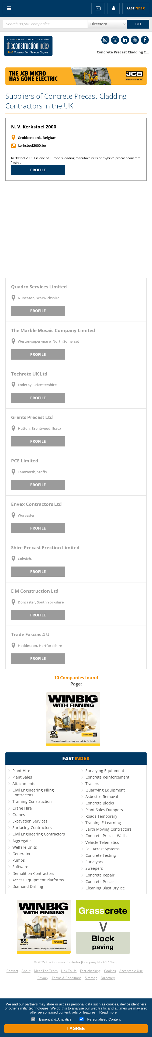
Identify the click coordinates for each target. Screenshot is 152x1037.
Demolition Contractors (33, 873)
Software (20, 866)
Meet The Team (46, 970)
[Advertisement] (76, 229)
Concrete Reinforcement (107, 777)
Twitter (115, 40)
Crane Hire (22, 808)
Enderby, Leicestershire (37, 384)
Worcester (26, 515)
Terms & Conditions (66, 977)
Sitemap (91, 977)
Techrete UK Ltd (29, 374)
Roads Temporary (101, 816)
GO (138, 24)
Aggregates (22, 840)
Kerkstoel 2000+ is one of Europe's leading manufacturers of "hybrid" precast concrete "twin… (76, 160)
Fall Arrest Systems (102, 848)
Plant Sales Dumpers (104, 809)
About (26, 970)
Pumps (18, 860)
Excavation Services (29, 821)
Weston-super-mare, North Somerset (48, 341)
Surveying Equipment (104, 770)
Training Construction (32, 801)
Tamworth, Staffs (32, 471)
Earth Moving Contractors (108, 829)
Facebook (145, 40)
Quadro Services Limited (39, 287)
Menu (9, 8)
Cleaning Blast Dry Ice (105, 888)
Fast (136, 8)
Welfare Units (24, 847)
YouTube (135, 40)
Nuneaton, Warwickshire (38, 297)
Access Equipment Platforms (38, 879)
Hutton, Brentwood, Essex (39, 428)
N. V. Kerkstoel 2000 (33, 127)
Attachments (23, 783)
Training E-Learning (103, 822)
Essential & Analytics (51, 1019)
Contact (12, 970)
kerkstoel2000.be (32, 145)
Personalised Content (100, 1019)
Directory (108, 977)
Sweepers (94, 868)
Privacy (42, 977)
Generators (22, 853)
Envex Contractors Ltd (36, 504)
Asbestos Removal (101, 796)
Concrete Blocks (99, 803)
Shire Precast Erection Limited (45, 547)
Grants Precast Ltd (32, 417)
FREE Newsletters (98, 8)
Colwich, (25, 558)
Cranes (18, 814)
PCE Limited (24, 461)
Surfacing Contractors (32, 827)
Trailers (92, 783)
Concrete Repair (100, 875)
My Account (114, 8)
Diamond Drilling (27, 886)
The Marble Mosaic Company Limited (53, 330)
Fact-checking (90, 970)
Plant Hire (21, 770)
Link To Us (69, 970)
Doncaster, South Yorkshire (41, 602)
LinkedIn (125, 40)
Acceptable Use (131, 970)
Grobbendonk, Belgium (37, 137)
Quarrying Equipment (105, 790)
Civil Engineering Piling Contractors (33, 792)
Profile (38, 169)
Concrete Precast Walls (106, 835)
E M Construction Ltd (34, 591)
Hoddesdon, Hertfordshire (40, 645)
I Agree (76, 1028)
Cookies (110, 970)
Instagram (105, 40)
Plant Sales (22, 777)
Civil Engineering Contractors (38, 834)
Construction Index (28, 47)
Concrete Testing (100, 855)
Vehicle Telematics (102, 842)
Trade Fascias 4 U (30, 634)
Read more (108, 1012)
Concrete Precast (100, 881)
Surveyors (94, 861)
